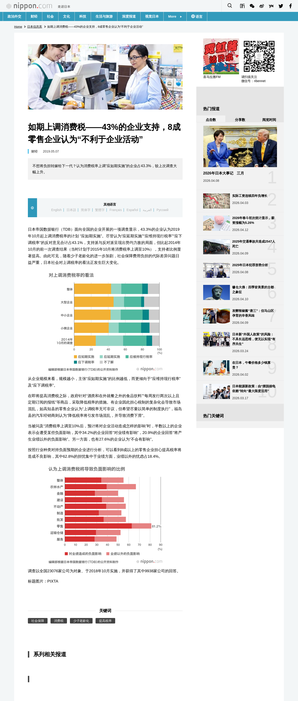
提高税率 (105, 621)
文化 (66, 16)
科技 (82, 16)
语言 (198, 17)
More (175, 16)
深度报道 (129, 16)
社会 (50, 16)
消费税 (59, 621)
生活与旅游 (104, 16)
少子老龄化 (81, 621)
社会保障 (37, 621)
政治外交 (14, 16)
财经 (34, 16)
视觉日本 (152, 16)
